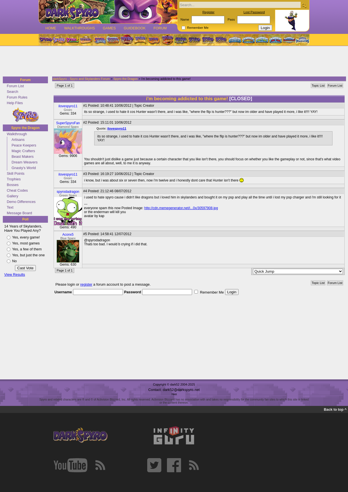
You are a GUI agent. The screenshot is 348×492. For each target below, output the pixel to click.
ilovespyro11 (67, 106)
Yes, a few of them (27, 249)
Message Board (19, 213)
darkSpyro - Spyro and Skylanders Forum (81, 78)
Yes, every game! (26, 237)
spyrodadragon (68, 192)
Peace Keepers (24, 145)
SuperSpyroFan (68, 123)
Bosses (13, 185)
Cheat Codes (17, 190)
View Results (14, 274)
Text (10, 207)
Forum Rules (17, 97)
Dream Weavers (25, 162)
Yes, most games (26, 243)
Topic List (318, 85)
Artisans (18, 139)
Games (109, 28)
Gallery (12, 196)
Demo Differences (21, 202)
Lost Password (254, 12)
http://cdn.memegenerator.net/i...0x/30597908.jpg (181, 208)
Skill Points (16, 173)
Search (12, 91)
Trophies (14, 179)
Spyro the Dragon (25, 128)
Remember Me (197, 27)
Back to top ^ (335, 409)
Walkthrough (17, 134)
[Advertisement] (172, 61)
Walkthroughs (79, 28)
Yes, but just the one (28, 255)
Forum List (15, 86)
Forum (160, 28)
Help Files (15, 103)
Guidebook (135, 28)
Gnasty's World (24, 168)
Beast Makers (23, 156)
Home (50, 28)
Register (208, 12)
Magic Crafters (23, 151)
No (14, 261)
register (86, 284)
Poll (25, 219)
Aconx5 (68, 235)
